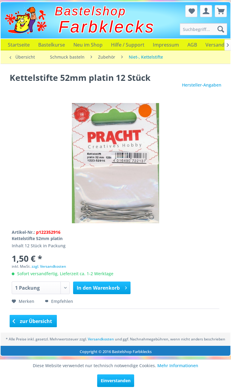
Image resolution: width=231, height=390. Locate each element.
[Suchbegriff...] (203, 29)
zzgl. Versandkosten (49, 266)
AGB (192, 44)
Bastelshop (90, 11)
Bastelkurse (51, 44)
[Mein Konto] (206, 11)
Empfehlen (59, 301)
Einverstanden (116, 380)
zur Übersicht (32, 321)
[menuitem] (203, 29)
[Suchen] (220, 29)
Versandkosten (101, 339)
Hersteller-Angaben (201, 85)
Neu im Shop (88, 44)
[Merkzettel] (191, 11)
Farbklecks (107, 26)
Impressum (166, 44)
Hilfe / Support (127, 44)
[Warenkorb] (221, 11)
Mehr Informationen (177, 365)
